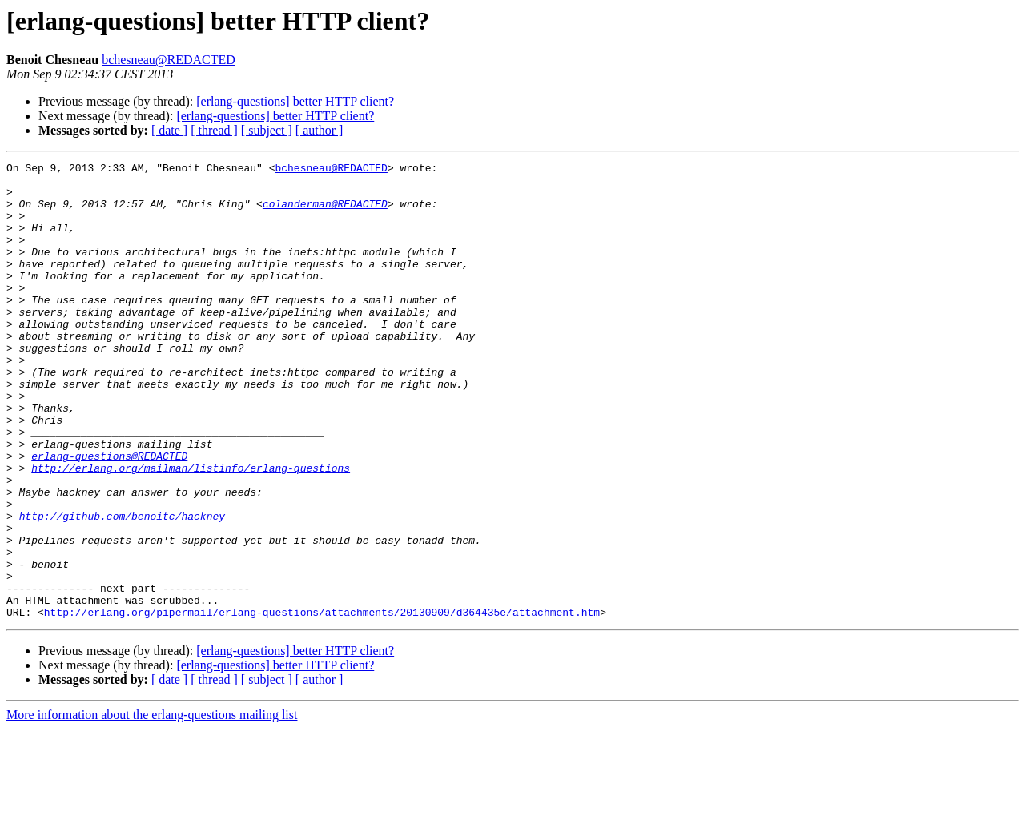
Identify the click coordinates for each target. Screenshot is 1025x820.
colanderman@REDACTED (325, 213)
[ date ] (169, 130)
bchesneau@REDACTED (168, 59)
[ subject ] (266, 130)
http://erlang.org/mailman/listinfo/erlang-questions (190, 530)
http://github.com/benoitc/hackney (122, 588)
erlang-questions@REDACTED (109, 515)
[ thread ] (214, 130)
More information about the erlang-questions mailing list (151, 806)
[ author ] (319, 130)
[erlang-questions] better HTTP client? (295, 101)
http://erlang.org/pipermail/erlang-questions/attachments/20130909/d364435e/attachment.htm (322, 703)
